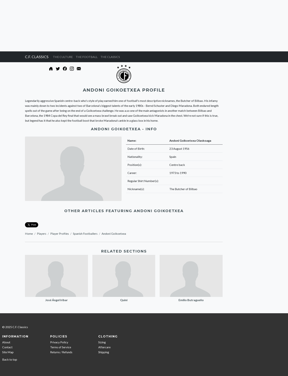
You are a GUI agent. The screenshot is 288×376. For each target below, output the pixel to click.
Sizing (102, 342)
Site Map (8, 352)
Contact (7, 347)
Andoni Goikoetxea (114, 233)
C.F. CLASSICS (36, 57)
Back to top (9, 359)
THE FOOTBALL (87, 57)
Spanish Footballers (85, 233)
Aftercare (104, 347)
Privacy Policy (59, 342)
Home (29, 233)
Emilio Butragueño (191, 300)
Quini (123, 300)
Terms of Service (60, 347)
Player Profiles (59, 233)
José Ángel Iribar (56, 300)
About (6, 342)
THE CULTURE (63, 57)
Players (41, 233)
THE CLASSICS (110, 57)
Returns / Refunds (61, 352)
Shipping (103, 352)
